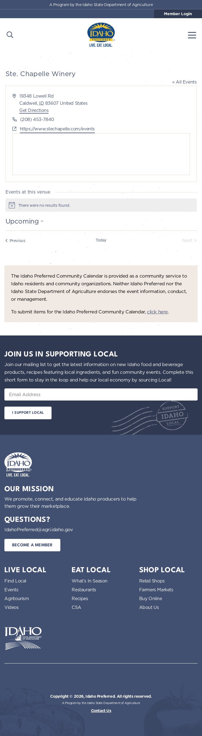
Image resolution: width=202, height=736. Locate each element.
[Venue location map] (101, 154)
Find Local (15, 581)
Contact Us (101, 710)
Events (11, 589)
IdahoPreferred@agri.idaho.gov (38, 529)
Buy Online (150, 598)
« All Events (184, 82)
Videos (11, 607)
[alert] (101, 205)
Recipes (80, 598)
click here (157, 312)
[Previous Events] (15, 240)
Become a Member (32, 545)
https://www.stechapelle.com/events (57, 128)
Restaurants (84, 589)
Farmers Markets (156, 589)
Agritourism (16, 598)
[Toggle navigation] (192, 34)
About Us (149, 607)
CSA (76, 607)
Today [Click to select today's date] (101, 240)
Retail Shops (152, 581)
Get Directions (34, 110)
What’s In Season (89, 581)
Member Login (178, 13)
